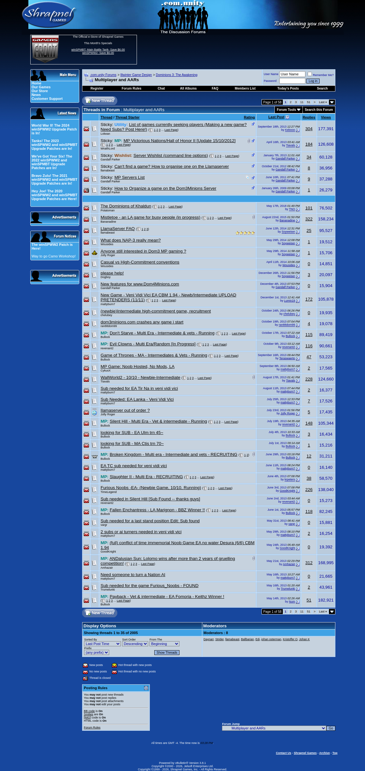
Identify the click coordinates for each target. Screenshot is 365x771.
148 (308, 423)
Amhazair (107, 567)
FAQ (215, 88)
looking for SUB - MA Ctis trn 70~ (132, 443)
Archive (324, 753)
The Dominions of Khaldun (126, 206)
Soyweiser (288, 232)
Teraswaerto (287, 358)
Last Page (171, 129)
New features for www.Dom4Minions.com (140, 284)
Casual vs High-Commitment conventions (140, 262)
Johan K (304, 639)
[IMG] (87, 717)
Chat (161, 88)
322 (308, 219)
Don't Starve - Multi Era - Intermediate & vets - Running (162, 333)
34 (309, 157)
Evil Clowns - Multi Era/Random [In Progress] (153, 344)
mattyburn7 (108, 304)
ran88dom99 (109, 326)
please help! (112, 273)
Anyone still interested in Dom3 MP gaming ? (143, 251)
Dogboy (105, 277)
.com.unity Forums (103, 75)
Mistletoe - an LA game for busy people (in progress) (150, 217)
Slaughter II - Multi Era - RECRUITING (146, 476)
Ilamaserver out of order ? (125, 410)
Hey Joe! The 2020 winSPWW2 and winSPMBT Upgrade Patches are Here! (54, 195)
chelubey (106, 315)
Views (326, 117)
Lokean (105, 133)
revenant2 (107, 348)
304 (308, 128)
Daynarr (209, 639)
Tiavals (290, 145)
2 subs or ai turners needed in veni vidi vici (141, 531)
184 (308, 144)
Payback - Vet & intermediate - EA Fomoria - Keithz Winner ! (167, 596)
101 (308, 208)
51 (308, 102)
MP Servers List (129, 177)
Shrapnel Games (305, 753)
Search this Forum (319, 109)
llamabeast (108, 170)
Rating (249, 117)
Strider (219, 639)
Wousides (107, 244)
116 (308, 345)
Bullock (105, 337)
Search (322, 88)
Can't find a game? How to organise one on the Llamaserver (171, 166)
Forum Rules (92, 727)
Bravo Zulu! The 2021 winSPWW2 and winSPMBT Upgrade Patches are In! (54, 179)
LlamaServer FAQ (118, 228)
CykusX (105, 370)
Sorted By (90, 639)
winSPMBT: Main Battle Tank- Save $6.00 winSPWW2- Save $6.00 (98, 51)
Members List (245, 88)
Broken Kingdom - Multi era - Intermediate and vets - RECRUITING (173, 454)
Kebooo (290, 130)
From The (155, 639)
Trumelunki (108, 589)
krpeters (289, 479)
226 (308, 489)
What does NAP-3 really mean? (131, 240)
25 (309, 230)
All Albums (188, 88)
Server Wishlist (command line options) (170, 155)
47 (309, 356)
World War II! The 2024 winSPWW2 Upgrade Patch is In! (54, 129)
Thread (106, 117)
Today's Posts (288, 88)
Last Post (276, 117)
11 (301, 102)
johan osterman (271, 639)
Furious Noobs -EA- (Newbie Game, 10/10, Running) (151, 487)
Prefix (87, 648)
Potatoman (108, 210)
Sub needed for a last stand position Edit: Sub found (150, 520)
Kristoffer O (290, 639)
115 (308, 334)
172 (308, 299)
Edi (257, 639)
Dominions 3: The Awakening (176, 75)
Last (323, 102)
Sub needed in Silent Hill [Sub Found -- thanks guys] (150, 498)
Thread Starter (127, 117)
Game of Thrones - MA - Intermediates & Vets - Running (154, 355)
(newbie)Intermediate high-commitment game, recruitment (156, 311)
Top (335, 753)
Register (97, 88)
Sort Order (129, 639)
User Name (271, 74)
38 (309, 478)
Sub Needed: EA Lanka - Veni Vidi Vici (137, 399)
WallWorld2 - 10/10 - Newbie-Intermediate (140, 377)
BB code (89, 711)
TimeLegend (109, 492)
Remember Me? (321, 75)
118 (308, 511)
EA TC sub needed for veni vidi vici (134, 465)
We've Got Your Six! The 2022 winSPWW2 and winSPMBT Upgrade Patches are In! (52, 162)
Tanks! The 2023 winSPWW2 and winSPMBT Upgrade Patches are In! (54, 144)
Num (292, 601)
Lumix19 (289, 300)
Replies (309, 117)
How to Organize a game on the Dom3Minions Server (165, 188)
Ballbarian (247, 639)
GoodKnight (287, 490)
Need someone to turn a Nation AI (133, 574)
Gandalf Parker (110, 159)
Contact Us (283, 753)
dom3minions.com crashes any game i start (142, 322)
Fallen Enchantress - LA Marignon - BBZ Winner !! (157, 509)
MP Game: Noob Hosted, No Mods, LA (137, 366)
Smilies (88, 714)
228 (308, 379)
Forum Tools (286, 109)
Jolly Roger (108, 255)
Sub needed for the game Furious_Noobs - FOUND (149, 585)
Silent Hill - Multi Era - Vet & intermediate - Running (158, 421)
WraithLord (108, 148)
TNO (292, 209)
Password (270, 80)
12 (309, 456)
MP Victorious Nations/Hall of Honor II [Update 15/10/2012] (179, 140)
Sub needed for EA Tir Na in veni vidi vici (139, 388)
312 (308, 562)
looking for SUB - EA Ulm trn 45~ (132, 432)
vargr (104, 524)
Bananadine (108, 221)
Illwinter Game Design (136, 75)
